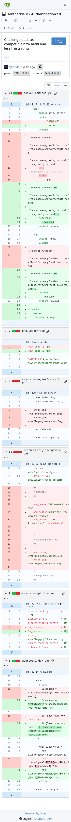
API (50, 818)
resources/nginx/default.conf (42, 381)
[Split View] (57, 85)
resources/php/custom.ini (41, 593)
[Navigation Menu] (65, 5)
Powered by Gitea (35, 813)
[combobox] (48, 85)
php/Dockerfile (33, 331)
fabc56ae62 (52, 73)
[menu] (65, 85)
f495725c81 (21, 73)
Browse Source (59, 41)
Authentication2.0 (46, 14)
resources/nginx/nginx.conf (42, 452)
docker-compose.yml (38, 93)
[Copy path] (55, 93)
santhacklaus (18, 14)
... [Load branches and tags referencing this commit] (6, 57)
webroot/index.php (36, 660)
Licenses (39, 818)
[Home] (7, 4)
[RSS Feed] (6, 20)
